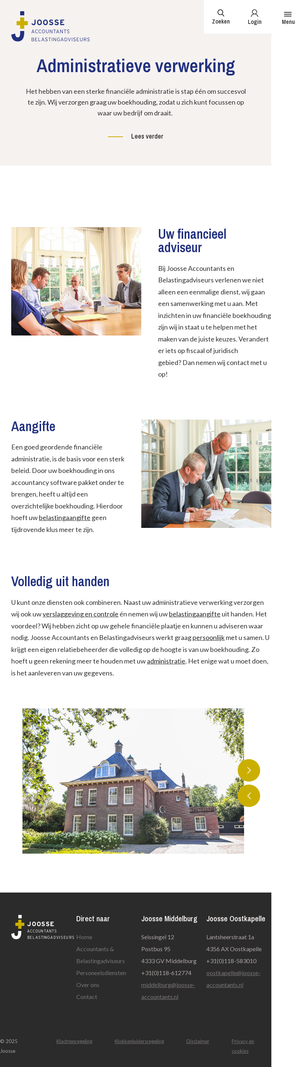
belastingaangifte (64, 517)
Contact (86, 996)
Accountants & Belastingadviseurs (100, 954)
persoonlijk (208, 637)
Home (84, 936)
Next (249, 770)
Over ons (87, 984)
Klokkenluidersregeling (139, 1041)
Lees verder (147, 136)
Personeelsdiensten (101, 972)
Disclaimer (198, 1041)
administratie (166, 661)
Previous (249, 796)
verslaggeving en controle (80, 614)
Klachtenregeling (74, 1041)
